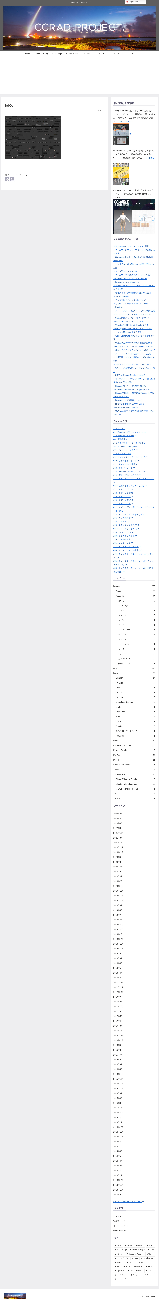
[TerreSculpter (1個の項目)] (121, 1275)
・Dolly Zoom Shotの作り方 (125, 407)
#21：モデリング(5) (123, 504)
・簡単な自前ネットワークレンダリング (131, 318)
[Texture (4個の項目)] (127, 1266)
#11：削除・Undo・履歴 (125, 464)
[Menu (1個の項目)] (149, 1275)
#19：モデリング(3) (123, 497)
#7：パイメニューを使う (125, 450)
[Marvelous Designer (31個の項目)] (137, 1250)
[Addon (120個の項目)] (118, 1246)
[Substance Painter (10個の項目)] (135, 1254)
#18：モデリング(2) (123, 493)
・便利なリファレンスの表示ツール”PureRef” (133, 347)
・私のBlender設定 (121, 296)
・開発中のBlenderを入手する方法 (128, 404)
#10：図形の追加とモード (126, 461)
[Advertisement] (79, 76)
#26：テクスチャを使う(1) (126, 525)
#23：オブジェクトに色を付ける (128, 514)
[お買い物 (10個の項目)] (120, 1254)
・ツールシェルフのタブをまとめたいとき (132, 314)
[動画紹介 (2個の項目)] (138, 1266)
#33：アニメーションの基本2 (127, 550)
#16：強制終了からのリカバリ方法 (129, 486)
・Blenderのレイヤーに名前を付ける (129, 386)
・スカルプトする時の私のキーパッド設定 (132, 275)
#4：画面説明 (120, 439)
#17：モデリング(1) (123, 489)
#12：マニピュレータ (124, 468)
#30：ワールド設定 (123, 539)
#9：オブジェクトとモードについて (130, 457)
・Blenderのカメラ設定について (127, 400)
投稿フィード (119, 1221)
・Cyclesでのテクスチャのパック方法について (134, 350)
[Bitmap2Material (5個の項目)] (147, 1258)
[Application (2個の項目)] (120, 1271)
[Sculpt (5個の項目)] (134, 1258)
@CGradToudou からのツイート (128, 1202)
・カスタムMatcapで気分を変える (128, 332)
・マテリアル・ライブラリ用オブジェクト (132, 364)
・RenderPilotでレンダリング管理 (128, 321)
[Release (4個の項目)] (132, 1262)
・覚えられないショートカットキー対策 (131, 246)
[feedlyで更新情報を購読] (7, 179)
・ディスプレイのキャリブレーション (130, 300)
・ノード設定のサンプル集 (125, 271)
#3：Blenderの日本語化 (124, 436)
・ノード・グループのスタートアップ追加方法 (134, 311)
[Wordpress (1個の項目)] (137, 1275)
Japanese (132, 1)
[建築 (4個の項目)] (118, 1266)
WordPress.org (119, 1231)
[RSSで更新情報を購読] (12, 179)
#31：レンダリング (123, 543)
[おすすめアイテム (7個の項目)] (122, 1258)
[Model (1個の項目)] (140, 1271)
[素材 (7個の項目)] (150, 1254)
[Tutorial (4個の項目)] (119, 1262)
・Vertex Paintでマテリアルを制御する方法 (132, 343)
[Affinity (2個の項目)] (150, 1266)
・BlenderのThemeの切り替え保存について (132, 390)
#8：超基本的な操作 (123, 454)
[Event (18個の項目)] (151, 1250)
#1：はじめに (120, 429)
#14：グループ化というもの (126, 475)
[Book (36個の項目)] (150, 1246)
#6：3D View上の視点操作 (126, 446)
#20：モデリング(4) (123, 500)
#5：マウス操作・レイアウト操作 (129, 443)
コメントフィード (121, 1226)
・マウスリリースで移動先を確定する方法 (132, 293)
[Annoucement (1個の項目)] (134, 1279)
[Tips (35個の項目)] (124, 1250)
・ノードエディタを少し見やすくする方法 (132, 354)
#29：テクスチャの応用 (125, 536)
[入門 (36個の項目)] (117, 1250)
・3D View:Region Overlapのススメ (129, 375)
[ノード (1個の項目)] (150, 1271)
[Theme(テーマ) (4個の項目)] (146, 1262)
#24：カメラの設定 (123, 518)
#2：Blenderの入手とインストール (129, 432)
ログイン (117, 1216)
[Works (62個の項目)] (140, 1246)
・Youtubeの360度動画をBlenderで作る (131, 325)
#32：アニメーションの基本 (126, 547)
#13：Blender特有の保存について (129, 471)
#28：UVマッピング (123, 532)
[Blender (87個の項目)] (129, 1246)
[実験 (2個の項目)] (131, 1271)
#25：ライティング (123, 521)
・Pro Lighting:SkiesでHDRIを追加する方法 (132, 329)
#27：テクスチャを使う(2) (126, 529)
